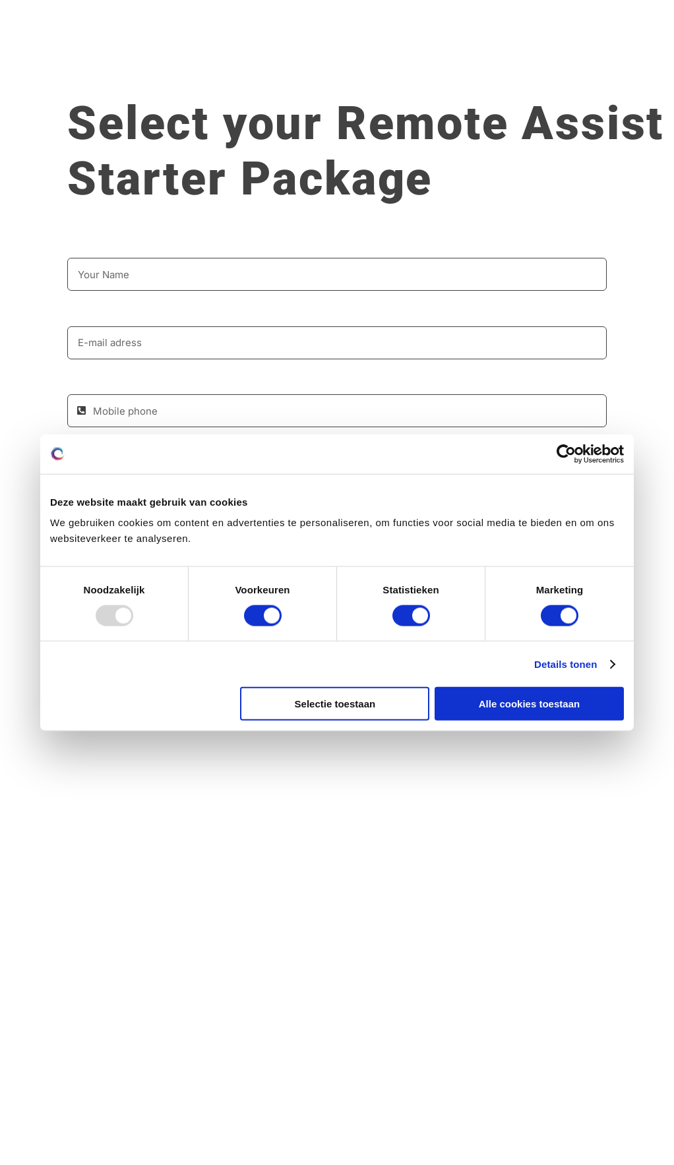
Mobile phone (102, 381)
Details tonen (565, 663)
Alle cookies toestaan (529, 703)
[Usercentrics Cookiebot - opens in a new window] (566, 453)
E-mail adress (102, 312)
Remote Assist (500, 123)
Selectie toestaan (335, 703)
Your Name (95, 244)
